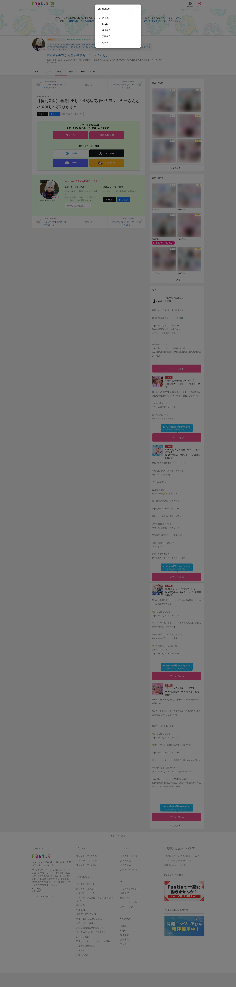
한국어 (105, 42)
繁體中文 (106, 36)
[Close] (137, 8)
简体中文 (106, 30)
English (105, 24)
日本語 (105, 18)
